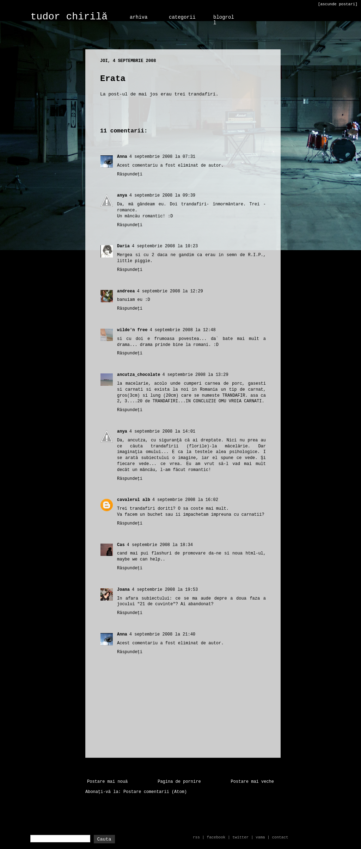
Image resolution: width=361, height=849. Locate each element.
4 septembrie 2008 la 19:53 (165, 589)
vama (260, 837)
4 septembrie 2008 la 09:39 (162, 195)
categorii (182, 17)
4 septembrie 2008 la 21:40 (162, 634)
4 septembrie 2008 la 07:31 (162, 156)
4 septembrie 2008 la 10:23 (165, 246)
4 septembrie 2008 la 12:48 (182, 330)
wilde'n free (132, 330)
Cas (121, 545)
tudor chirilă (69, 16)
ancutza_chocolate (138, 374)
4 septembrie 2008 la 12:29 (170, 291)
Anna (122, 156)
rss (196, 837)
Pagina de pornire (179, 781)
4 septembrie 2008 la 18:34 (160, 545)
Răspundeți (129, 174)
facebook (216, 837)
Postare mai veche (252, 781)
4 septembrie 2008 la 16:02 (185, 499)
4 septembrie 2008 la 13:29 (195, 374)
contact (280, 837)
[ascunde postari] (337, 4)
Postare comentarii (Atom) (155, 791)
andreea (126, 291)
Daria (123, 246)
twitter (240, 837)
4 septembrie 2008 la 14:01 (162, 431)
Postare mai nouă (107, 781)
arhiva (138, 17)
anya (122, 195)
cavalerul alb (133, 499)
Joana (123, 589)
